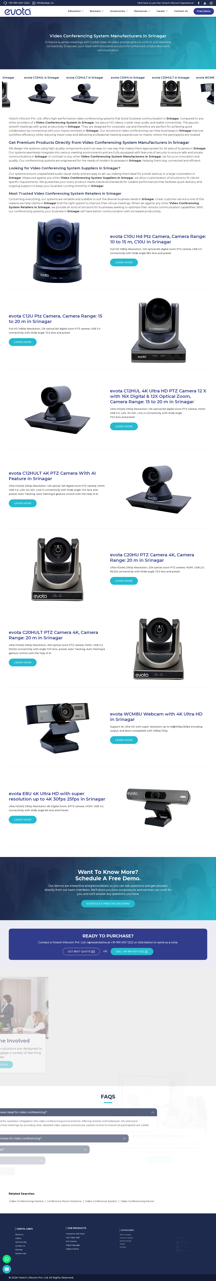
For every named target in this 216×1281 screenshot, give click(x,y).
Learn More (124, 263)
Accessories (119, 11)
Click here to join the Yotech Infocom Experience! (165, 3)
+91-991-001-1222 (16, 3)
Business (97, 11)
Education (76, 11)
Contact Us (181, 11)
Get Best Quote (84, 952)
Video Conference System (101, 1201)
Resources (142, 11)
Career (162, 11)
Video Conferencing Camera (26, 1201)
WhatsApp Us (43, 3)
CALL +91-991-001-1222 (134, 952)
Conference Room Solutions (64, 1201)
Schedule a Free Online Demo (108, 904)
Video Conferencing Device (137, 1201)
